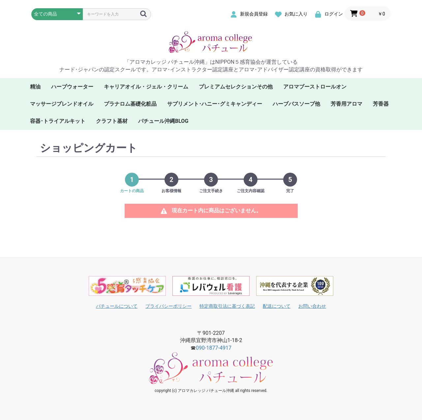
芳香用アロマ (346, 104)
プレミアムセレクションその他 (236, 87)
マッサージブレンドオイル (61, 104)
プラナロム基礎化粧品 (130, 104)
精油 (35, 87)
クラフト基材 (112, 121)
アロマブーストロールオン (315, 87)
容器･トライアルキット (57, 121)
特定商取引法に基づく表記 (227, 306)
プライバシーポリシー (168, 306)
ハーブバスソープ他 (296, 104)
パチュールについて (116, 306)
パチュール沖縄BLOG (163, 121)
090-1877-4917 (213, 348)
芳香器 (381, 104)
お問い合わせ (312, 306)
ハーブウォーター (72, 87)
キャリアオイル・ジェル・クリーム (146, 87)
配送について (276, 306)
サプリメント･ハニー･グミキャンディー (214, 104)
